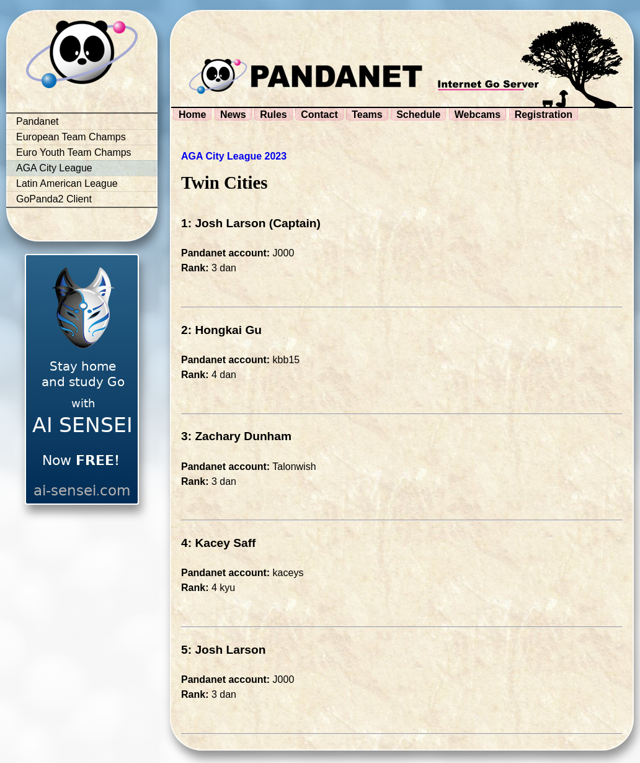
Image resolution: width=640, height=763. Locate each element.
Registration (543, 114)
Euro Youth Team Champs (73, 152)
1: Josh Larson (223, 223)
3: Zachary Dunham (236, 436)
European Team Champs (71, 137)
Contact (319, 114)
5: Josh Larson (223, 649)
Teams (367, 114)
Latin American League (67, 183)
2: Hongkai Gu (221, 329)
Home (192, 114)
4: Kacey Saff (218, 542)
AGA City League (54, 168)
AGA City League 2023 (234, 156)
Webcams (477, 114)
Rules (273, 114)
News (233, 114)
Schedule (418, 114)
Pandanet (37, 121)
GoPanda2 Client (54, 199)
